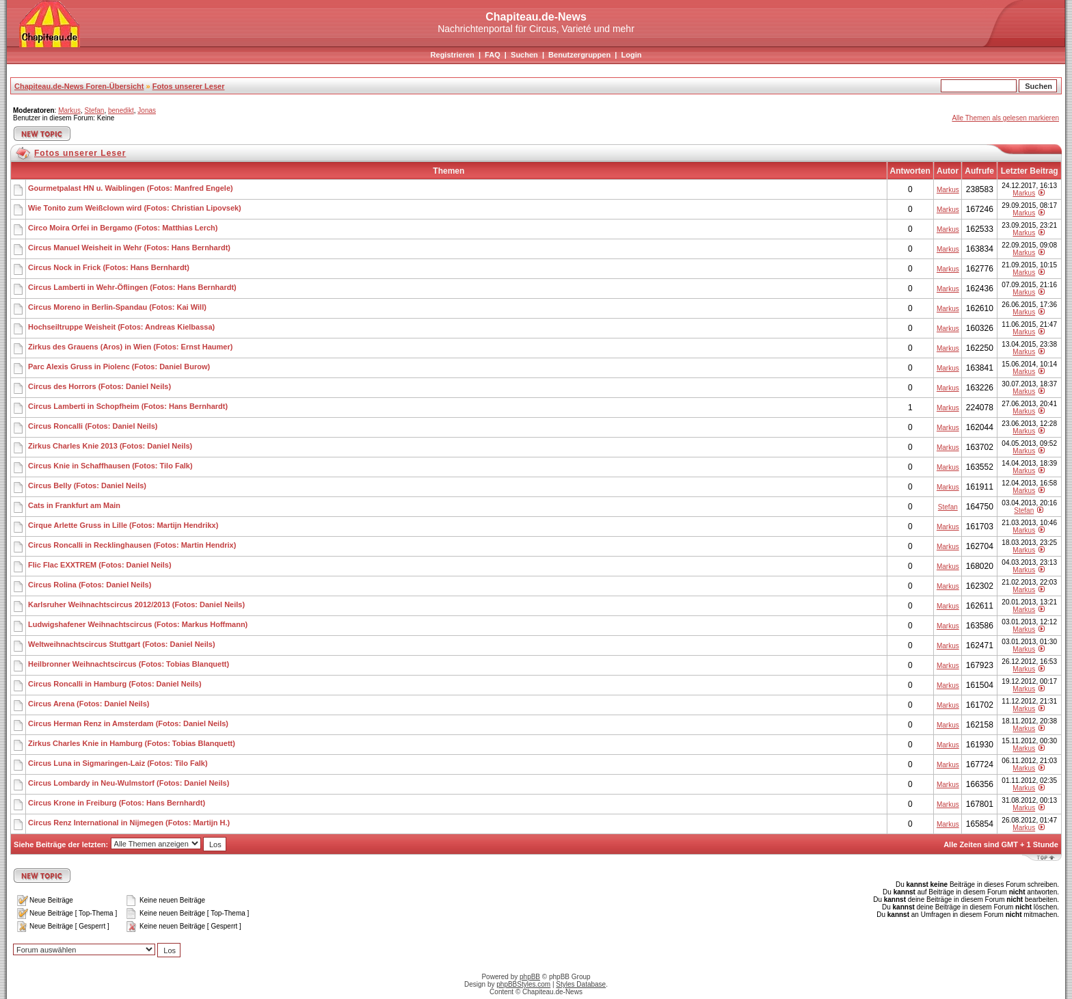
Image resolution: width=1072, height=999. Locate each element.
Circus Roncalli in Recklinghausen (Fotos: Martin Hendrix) (132, 545)
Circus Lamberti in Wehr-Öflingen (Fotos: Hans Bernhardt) (132, 287)
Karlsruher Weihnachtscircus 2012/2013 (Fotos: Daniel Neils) (136, 604)
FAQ (492, 55)
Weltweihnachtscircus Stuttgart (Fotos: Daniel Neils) (121, 644)
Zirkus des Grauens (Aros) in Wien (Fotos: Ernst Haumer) (130, 347)
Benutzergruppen (579, 55)
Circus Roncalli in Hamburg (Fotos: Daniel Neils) (115, 684)
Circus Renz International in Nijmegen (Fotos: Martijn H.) (129, 822)
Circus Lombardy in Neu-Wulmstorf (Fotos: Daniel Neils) (128, 783)
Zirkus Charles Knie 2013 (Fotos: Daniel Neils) (110, 446)
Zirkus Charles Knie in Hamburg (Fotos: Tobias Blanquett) (131, 743)
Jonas (146, 110)
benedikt (121, 110)
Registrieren (452, 55)
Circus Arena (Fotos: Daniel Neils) (88, 704)
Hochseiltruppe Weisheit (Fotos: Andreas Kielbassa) (121, 327)
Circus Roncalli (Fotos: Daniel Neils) (92, 426)
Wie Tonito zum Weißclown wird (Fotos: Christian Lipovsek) (134, 208)
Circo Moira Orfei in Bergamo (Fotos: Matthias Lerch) (122, 228)
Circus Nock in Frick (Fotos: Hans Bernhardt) (108, 267)
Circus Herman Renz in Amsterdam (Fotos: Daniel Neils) (128, 723)
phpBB (530, 977)
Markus (69, 110)
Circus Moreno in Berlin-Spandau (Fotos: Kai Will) (117, 307)
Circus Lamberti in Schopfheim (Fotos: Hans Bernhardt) (128, 406)
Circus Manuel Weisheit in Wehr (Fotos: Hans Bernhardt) (129, 247)
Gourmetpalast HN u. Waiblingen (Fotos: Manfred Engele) (130, 188)
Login (631, 55)
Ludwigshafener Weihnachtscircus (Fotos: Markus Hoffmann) (137, 624)
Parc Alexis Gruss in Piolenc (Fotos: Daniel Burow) (119, 366)
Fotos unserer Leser (188, 86)
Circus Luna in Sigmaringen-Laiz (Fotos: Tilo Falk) (118, 763)
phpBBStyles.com (523, 984)
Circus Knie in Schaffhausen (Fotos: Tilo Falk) (110, 466)
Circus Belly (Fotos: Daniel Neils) (87, 485)
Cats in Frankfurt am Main (74, 505)
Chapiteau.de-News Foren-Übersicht (79, 86)
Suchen (524, 55)
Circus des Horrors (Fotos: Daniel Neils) (99, 386)
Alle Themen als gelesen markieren (1005, 118)
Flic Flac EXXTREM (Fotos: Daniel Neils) (100, 565)
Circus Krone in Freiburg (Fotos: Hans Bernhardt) (116, 803)
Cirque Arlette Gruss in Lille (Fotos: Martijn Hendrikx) (123, 525)
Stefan (94, 110)
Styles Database (581, 984)
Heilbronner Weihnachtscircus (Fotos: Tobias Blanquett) (128, 664)
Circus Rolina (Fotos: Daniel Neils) (89, 585)
